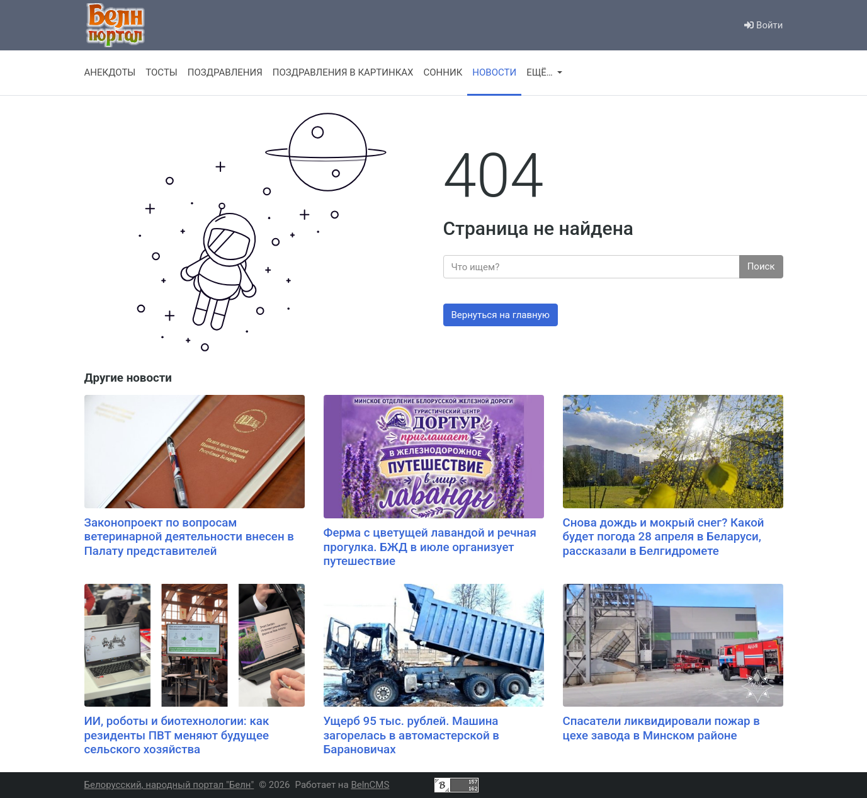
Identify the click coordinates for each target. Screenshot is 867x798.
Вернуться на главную (500, 315)
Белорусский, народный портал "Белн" (169, 784)
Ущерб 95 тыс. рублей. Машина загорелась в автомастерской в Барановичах (411, 735)
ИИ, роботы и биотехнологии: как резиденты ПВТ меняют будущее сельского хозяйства (176, 735)
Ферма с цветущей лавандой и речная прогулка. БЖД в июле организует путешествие (430, 547)
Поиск (761, 266)
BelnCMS (370, 784)
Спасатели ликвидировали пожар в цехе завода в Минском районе (661, 728)
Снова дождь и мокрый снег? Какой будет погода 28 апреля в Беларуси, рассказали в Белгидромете (663, 537)
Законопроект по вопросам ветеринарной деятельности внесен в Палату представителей (189, 537)
